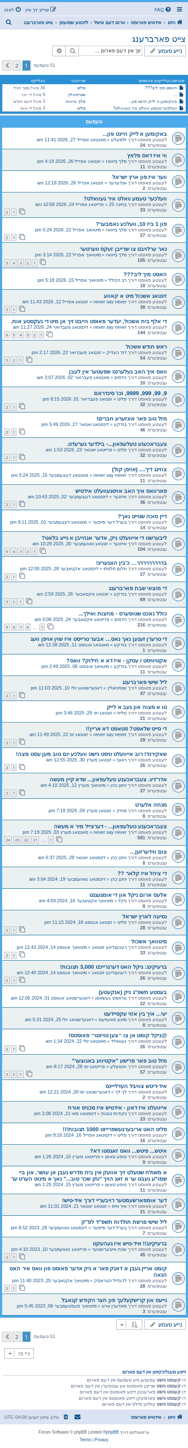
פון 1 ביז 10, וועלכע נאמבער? (131, 224)
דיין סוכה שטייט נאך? (142, 516)
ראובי (121, 759)
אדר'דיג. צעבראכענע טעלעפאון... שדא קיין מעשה (108, 779)
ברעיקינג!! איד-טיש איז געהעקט (130, 1243)
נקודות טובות (114, 1113)
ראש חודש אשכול (146, 346)
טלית (122, 712)
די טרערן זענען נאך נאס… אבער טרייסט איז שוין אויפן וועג (98, 639)
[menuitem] (163, 10)
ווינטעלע (118, 1066)
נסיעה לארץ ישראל (144, 916)
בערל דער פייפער (109, 522)
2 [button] (16, 65)
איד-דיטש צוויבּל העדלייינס (136, 1086)
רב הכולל (117, 280)
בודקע (120, 424)
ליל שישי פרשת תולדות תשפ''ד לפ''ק (124, 1222)
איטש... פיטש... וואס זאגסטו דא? (128, 1151)
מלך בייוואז (76, 101)
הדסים (120, 377)
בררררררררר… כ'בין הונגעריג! (131, 563)
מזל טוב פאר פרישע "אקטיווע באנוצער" (119, 1061)
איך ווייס (119, 1206)
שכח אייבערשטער (109, 1249)
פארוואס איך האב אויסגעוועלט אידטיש (121, 491)
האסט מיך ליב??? (161, 87)
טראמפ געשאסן (111, 997)
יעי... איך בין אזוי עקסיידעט (135, 1014)
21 (35, 840)
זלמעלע (119, 139)
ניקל (122, 900)
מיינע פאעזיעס (113, 1019)
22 (26, 840)
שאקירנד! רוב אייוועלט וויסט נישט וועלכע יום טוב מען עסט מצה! (91, 754)
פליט (81, 87)
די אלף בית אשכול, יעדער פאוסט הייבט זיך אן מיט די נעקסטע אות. (89, 321)
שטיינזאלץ (77, 94)
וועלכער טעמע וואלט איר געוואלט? (145, 108)
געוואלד (119, 1041)
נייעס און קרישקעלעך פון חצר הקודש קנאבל (114, 1300)
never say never (110, 301)
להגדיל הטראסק (110, 1280)
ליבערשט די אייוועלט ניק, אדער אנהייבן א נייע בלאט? (104, 538)
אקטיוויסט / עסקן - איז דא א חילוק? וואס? (116, 660)
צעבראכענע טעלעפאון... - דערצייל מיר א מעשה (110, 826)
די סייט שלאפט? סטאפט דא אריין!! (126, 728)
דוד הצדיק (116, 352)
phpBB (112, 1432)
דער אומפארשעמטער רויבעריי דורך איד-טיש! (114, 1200)
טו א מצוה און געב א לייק (137, 707)
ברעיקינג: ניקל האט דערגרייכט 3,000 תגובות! (113, 967)
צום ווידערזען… (148, 852)
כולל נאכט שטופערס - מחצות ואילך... (122, 613)
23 (17, 840)
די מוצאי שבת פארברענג (138, 588)
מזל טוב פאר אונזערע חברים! (132, 418)
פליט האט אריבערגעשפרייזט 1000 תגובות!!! (115, 1129)
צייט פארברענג (159, 39)
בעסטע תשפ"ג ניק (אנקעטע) (133, 992)
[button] (6, 65)
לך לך (121, 1091)
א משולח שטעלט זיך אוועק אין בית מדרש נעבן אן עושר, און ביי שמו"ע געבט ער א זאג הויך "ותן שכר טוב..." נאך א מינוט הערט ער (89, 1175)
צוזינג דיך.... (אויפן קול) (139, 469)
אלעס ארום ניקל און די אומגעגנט (128, 895)
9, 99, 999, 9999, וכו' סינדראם (130, 393)
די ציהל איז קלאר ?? (142, 873)
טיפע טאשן (116, 1156)
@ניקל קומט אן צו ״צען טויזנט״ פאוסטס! (118, 1035)
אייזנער (120, 496)
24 (8, 840)
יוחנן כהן (119, 785)
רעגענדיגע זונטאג (109, 947)
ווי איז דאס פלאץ (147, 155)
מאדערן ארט (114, 1305)
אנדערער (117, 182)
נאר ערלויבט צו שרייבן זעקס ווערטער (123, 249)
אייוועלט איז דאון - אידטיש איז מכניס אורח (117, 1108)
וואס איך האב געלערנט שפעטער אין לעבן (118, 371)
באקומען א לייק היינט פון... (152, 101)
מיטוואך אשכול (149, 941)
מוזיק (121, 810)
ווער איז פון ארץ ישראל (139, 177)
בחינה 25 (118, 204)
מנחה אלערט (151, 805)
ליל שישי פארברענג (144, 682)
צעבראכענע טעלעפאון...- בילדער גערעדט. (116, 444)
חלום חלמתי (115, 568)
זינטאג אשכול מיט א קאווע (135, 296)
